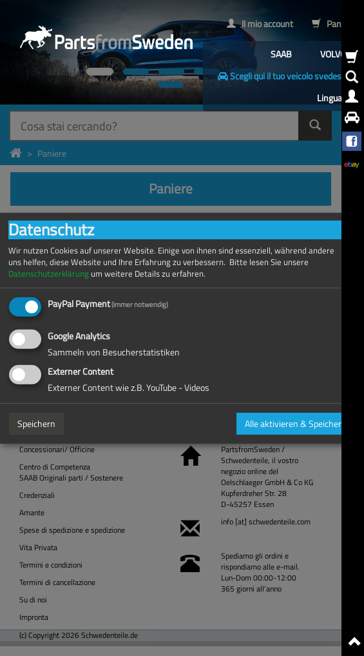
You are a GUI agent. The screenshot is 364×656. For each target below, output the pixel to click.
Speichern (36, 423)
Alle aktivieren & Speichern (296, 423)
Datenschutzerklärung (48, 273)
